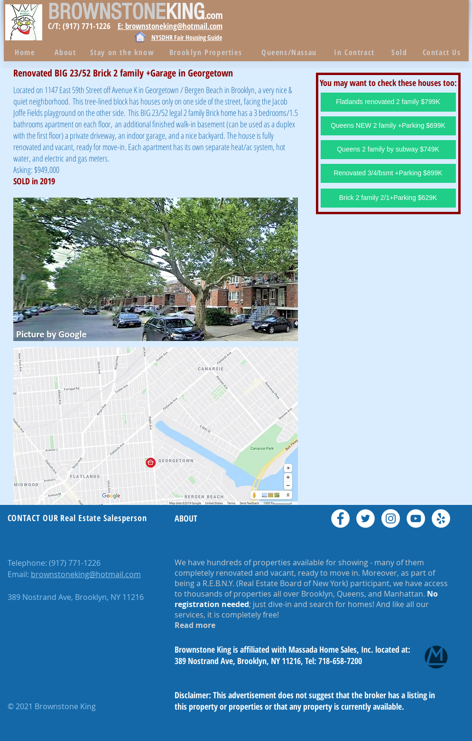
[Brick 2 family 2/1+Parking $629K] (388, 198)
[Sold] (400, 52)
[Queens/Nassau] (290, 52)
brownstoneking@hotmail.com (86, 574)
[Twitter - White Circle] (365, 518)
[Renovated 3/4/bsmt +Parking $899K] (388, 173)
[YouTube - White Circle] (416, 518)
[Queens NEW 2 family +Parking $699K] (388, 125)
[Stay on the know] (123, 52)
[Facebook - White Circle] (340, 518)
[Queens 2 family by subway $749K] (388, 149)
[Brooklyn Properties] (207, 52)
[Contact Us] (443, 52)
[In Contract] (355, 52)
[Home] (26, 52)
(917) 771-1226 (75, 563)
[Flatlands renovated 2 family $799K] (388, 102)
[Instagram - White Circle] (390, 518)
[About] (66, 52)
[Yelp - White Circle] (441, 518)
